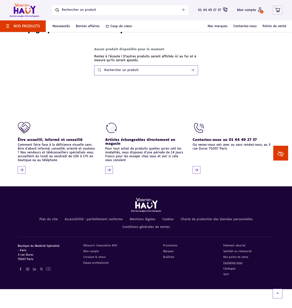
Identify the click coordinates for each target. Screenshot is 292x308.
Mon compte (91, 270)
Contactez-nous (232, 282)
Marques (168, 270)
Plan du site (48, 238)
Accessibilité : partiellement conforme (94, 238)
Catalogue (229, 287)
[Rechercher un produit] (120, 10)
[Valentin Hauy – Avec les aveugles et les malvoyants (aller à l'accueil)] (24, 10)
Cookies (168, 238)
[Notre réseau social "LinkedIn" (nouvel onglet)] (34, 288)
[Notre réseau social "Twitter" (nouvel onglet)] (41, 288)
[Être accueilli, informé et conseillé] (57, 167)
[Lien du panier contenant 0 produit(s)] (277, 10)
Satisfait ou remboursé (237, 270)
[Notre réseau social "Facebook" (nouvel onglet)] (21, 288)
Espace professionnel (96, 282)
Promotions (170, 264)
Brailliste (168, 276)
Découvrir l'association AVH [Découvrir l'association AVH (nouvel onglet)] (100, 264)
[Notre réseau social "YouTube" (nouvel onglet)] (48, 288)
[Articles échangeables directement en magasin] (144, 167)
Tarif (226, 293)
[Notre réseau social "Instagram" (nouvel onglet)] (27, 288)
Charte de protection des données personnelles (217, 238)
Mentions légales (142, 238)
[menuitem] (23, 26)
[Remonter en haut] (277, 293)
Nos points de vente (235, 276)
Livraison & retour (94, 276)
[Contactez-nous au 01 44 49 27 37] (232, 167)
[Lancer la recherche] (183, 10)
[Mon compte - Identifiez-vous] (250, 10)
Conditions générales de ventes (146, 246)
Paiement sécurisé (234, 264)
